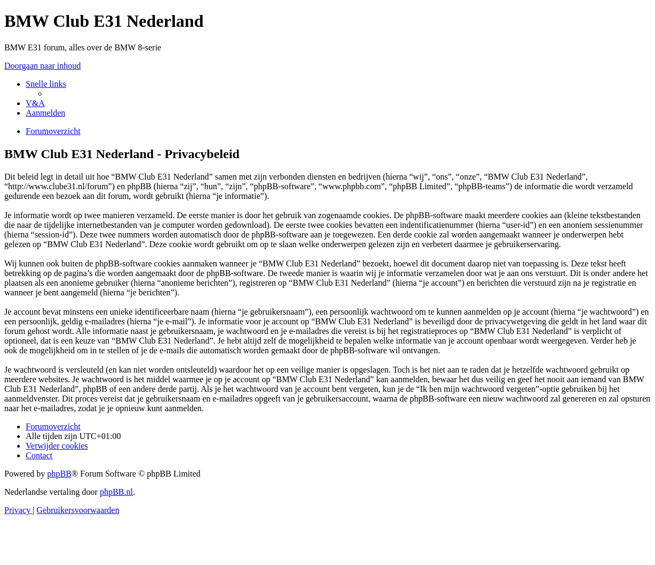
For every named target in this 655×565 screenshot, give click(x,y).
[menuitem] (35, 103)
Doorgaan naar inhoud (42, 65)
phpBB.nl (116, 491)
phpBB (59, 473)
